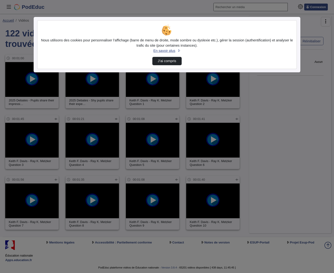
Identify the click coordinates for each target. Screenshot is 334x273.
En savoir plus (166, 50)
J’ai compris (167, 61)
